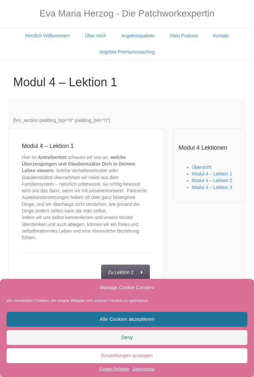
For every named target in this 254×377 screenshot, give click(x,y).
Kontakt (221, 35)
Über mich (95, 35)
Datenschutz (144, 369)
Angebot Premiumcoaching (127, 52)
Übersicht (201, 167)
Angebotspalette (137, 35)
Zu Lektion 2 (125, 272)
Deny (127, 337)
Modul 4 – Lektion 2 (212, 180)
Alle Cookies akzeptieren (127, 319)
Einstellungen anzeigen (126, 355)
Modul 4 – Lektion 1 (212, 173)
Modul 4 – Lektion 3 (212, 187)
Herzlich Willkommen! (47, 35)
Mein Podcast (184, 35)
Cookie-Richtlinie (114, 369)
